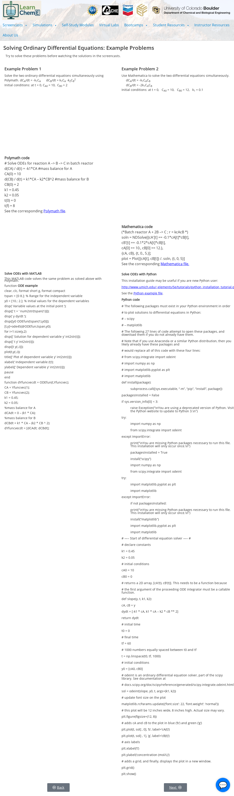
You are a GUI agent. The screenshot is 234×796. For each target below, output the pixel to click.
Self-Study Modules (78, 25)
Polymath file (54, 211)
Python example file (148, 293)
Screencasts (15, 25)
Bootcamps (136, 25)
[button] (15, 25)
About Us (10, 35)
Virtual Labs (109, 25)
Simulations (45, 25)
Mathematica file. (175, 263)
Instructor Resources (212, 25)
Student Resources (171, 25)
